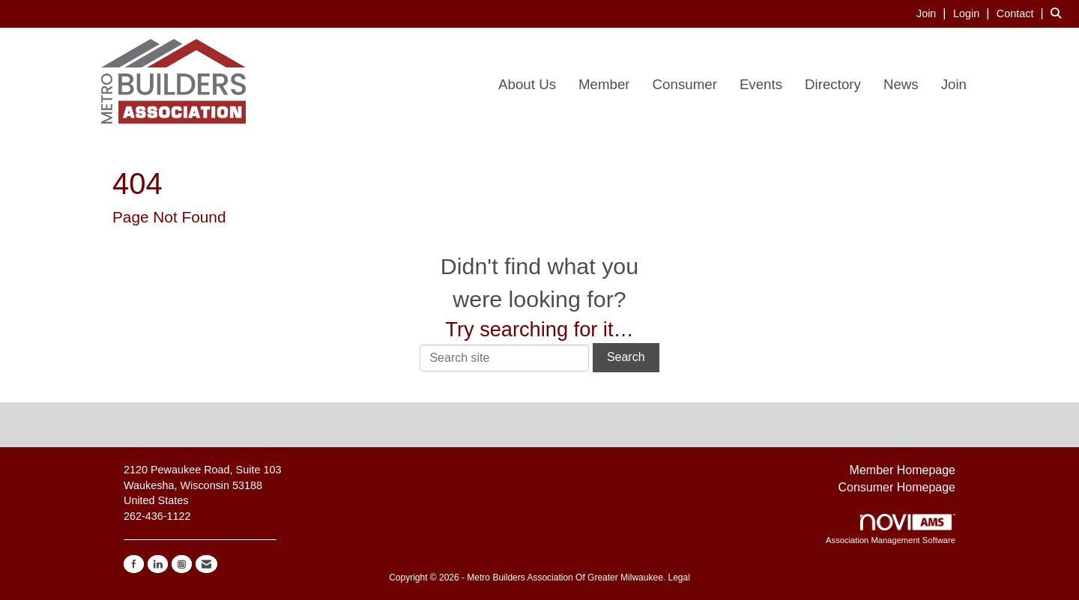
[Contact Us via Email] (206, 564)
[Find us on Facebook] (134, 564)
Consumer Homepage (896, 487)
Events (761, 84)
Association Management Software (890, 529)
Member (604, 84)
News (901, 84)
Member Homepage (902, 470)
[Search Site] (1059, 13)
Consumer (685, 84)
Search (626, 357)
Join (954, 84)
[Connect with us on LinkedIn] (158, 564)
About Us (527, 84)
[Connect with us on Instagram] (182, 564)
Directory (833, 84)
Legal (678, 577)
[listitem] (933, 13)
